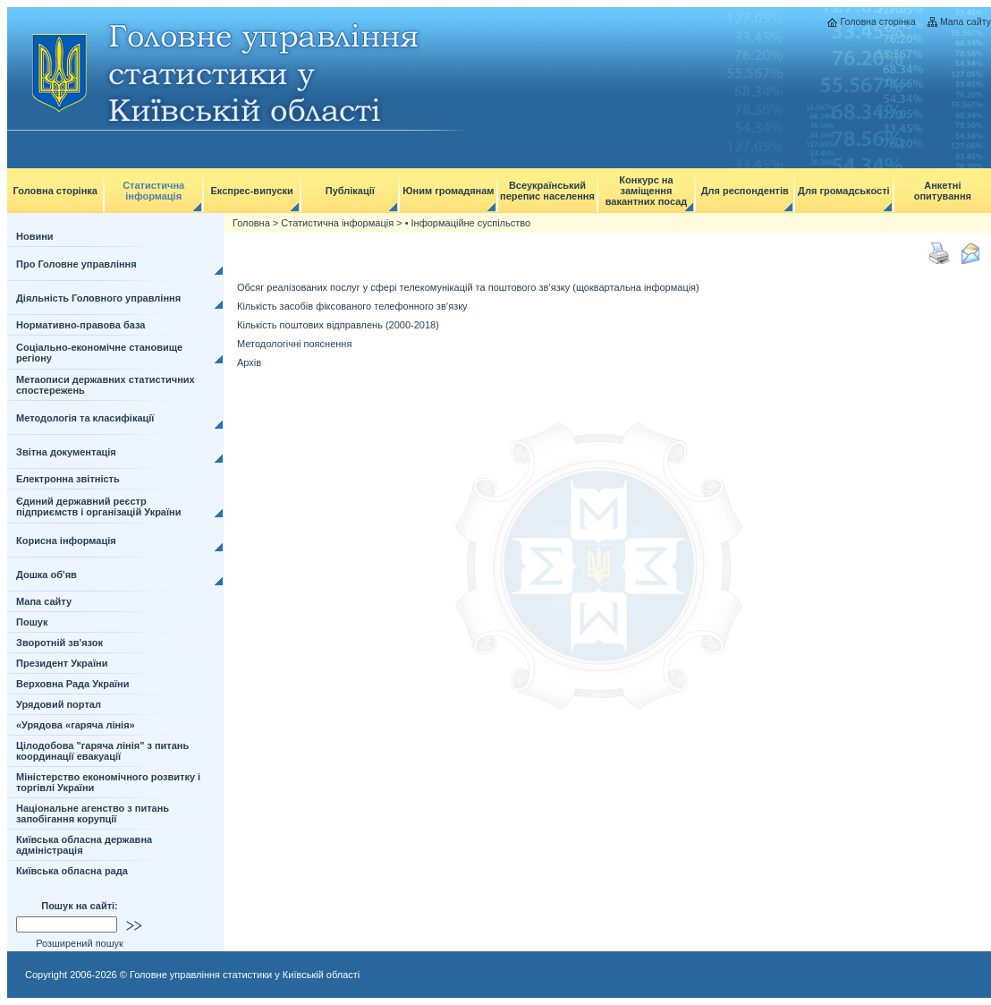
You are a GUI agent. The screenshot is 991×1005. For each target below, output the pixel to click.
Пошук (31, 622)
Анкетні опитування (942, 190)
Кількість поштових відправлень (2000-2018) (338, 324)
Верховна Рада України (73, 683)
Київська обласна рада (72, 870)
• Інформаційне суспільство (467, 222)
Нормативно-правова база (80, 324)
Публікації (350, 190)
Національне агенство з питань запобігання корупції (92, 813)
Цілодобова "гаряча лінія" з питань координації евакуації (102, 751)
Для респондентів (745, 190)
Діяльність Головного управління (98, 298)
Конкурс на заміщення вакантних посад (647, 191)
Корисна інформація (66, 540)
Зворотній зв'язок (59, 642)
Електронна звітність (68, 478)
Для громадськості (844, 190)
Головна (251, 222)
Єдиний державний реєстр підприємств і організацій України (99, 506)
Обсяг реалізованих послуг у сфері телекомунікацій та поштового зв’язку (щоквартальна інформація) (468, 287)
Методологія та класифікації (85, 418)
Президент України (61, 663)
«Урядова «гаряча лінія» (75, 725)
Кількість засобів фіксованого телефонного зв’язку (352, 306)
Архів (249, 362)
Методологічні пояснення (294, 343)
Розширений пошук (79, 943)
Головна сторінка (877, 21)
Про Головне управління (76, 264)
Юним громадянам (448, 190)
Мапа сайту (965, 21)
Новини (35, 236)
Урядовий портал (58, 704)
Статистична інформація (153, 190)
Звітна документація (66, 452)
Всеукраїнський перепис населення (547, 190)
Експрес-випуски (251, 190)
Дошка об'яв (46, 574)
